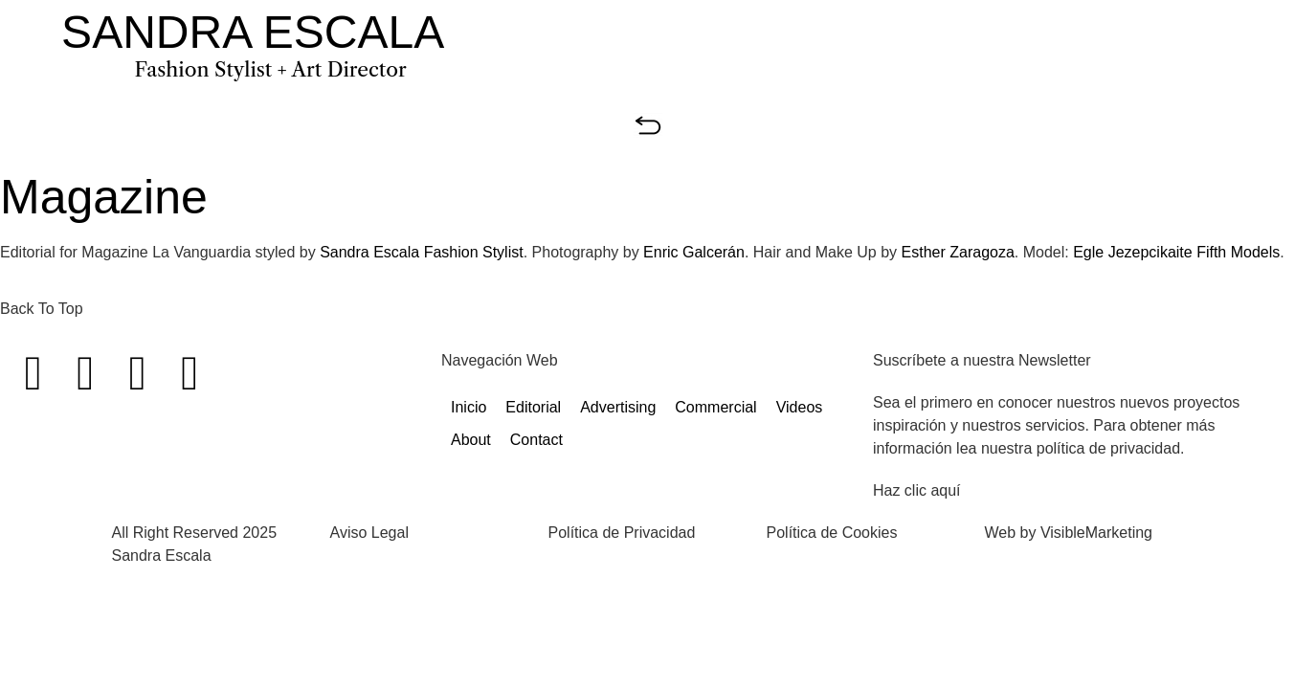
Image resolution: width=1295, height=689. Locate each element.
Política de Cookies (832, 532)
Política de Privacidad (622, 532)
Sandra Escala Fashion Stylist (422, 252)
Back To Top (41, 308)
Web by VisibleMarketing (1069, 532)
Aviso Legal (369, 532)
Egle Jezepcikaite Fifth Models (1176, 252)
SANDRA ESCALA (252, 32)
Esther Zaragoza (958, 252)
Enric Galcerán (694, 252)
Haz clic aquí (917, 490)
